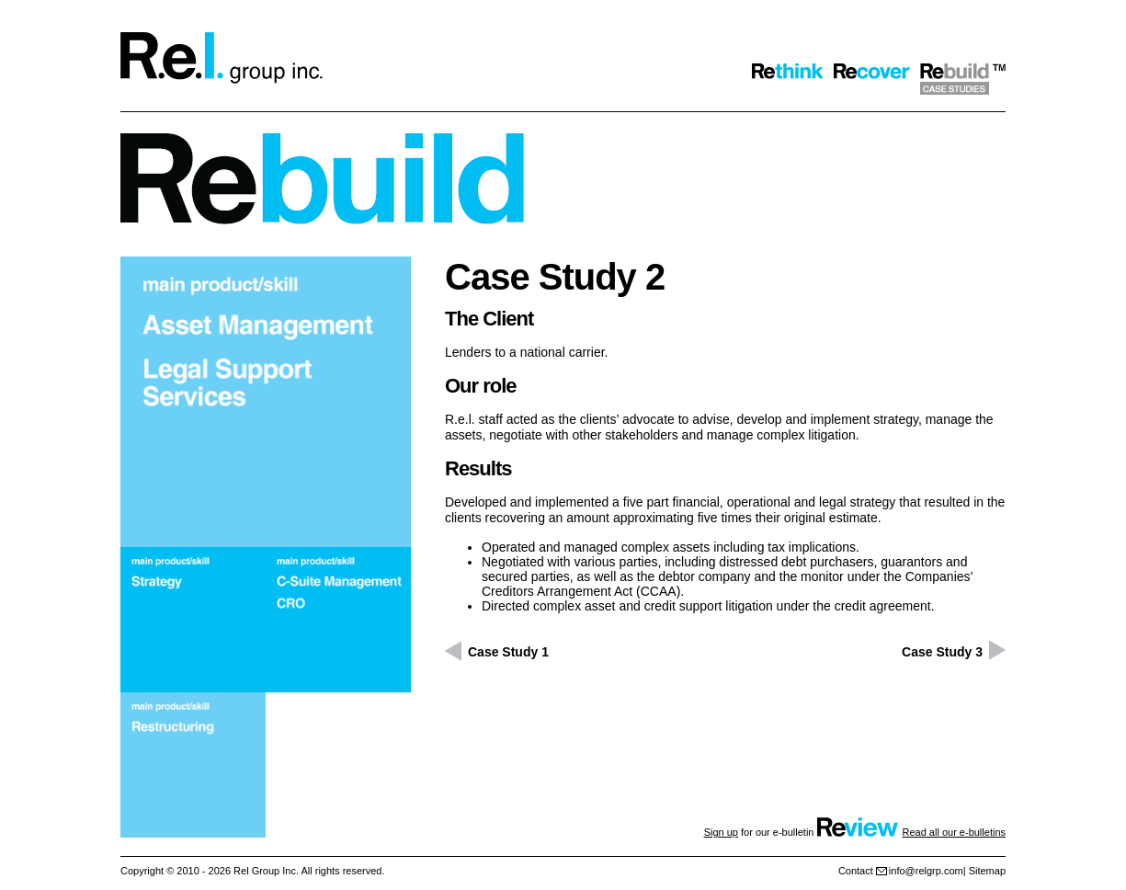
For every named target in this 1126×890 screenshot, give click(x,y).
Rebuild (963, 79)
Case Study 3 (942, 652)
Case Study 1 (508, 652)
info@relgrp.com (926, 870)
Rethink (788, 79)
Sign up (721, 832)
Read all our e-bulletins (954, 832)
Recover (872, 79)
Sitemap (987, 870)
